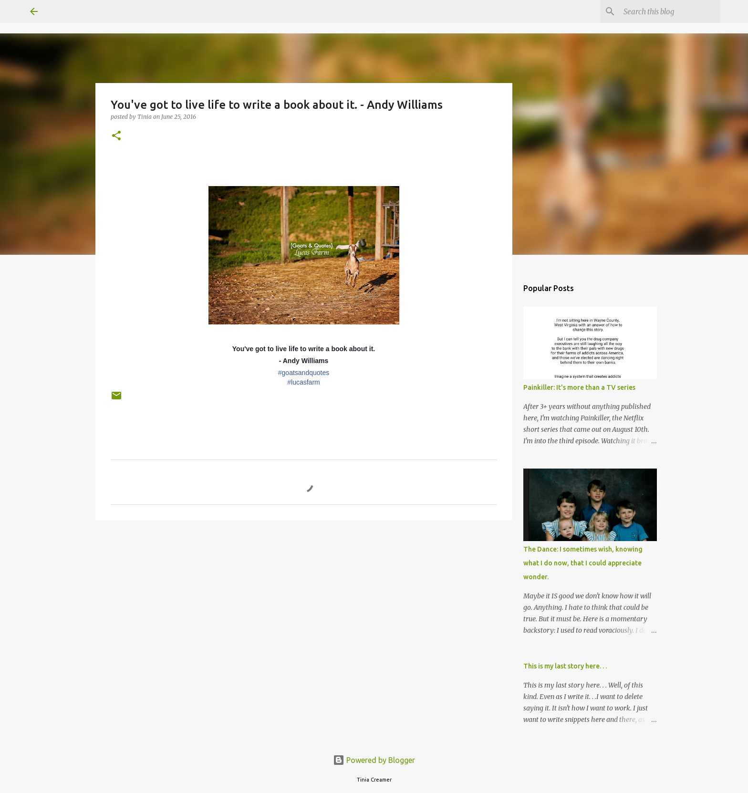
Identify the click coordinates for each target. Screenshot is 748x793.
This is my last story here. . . (565, 666)
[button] (116, 136)
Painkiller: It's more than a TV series (579, 387)
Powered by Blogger (374, 760)
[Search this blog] (670, 11)
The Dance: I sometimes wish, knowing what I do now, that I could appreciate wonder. (583, 563)
